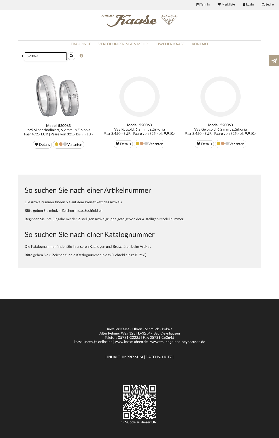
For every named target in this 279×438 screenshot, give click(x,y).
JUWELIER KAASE (170, 44)
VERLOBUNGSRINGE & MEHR (123, 44)
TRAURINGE (81, 44)
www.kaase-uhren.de (131, 342)
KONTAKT (200, 44)
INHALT (113, 357)
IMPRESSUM (132, 357)
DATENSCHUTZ (159, 357)
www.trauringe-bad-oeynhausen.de (177, 342)
